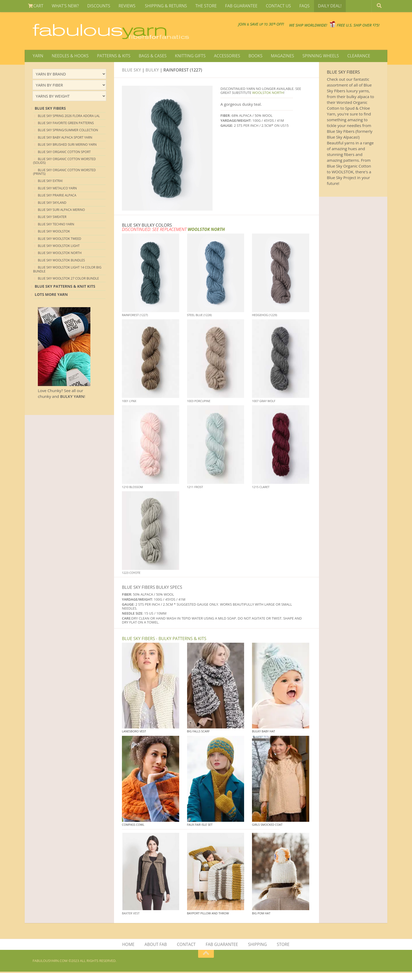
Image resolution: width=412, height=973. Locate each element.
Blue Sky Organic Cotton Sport (64, 152)
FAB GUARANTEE (237, 6)
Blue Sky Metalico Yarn (57, 189)
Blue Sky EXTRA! (50, 181)
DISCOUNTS (97, 6)
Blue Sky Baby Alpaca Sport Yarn (65, 138)
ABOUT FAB (156, 945)
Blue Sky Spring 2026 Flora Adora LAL (69, 116)
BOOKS (251, 56)
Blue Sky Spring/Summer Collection (68, 131)
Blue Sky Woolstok (54, 232)
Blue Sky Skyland (52, 203)
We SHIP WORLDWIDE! (289, 26)
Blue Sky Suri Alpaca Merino (61, 210)
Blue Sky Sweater (52, 217)
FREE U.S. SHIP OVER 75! (352, 26)
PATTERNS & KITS (112, 56)
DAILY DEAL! (323, 6)
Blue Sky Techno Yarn (56, 225)
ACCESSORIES (223, 56)
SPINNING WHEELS (315, 56)
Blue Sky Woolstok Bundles (61, 261)
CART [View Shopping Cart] (35, 6)
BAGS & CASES (150, 56)
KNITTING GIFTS (187, 56)
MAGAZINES (278, 56)
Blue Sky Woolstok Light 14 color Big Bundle (67, 270)
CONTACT (186, 945)
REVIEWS (125, 6)
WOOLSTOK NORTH (268, 93)
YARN (37, 56)
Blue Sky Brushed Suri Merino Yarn (67, 145)
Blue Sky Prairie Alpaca (57, 196)
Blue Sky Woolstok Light (59, 246)
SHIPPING (257, 945)
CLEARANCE (352, 56)
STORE (282, 945)
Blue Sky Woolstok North (60, 253)
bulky (152, 71)
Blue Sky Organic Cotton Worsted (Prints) (64, 173)
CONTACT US (273, 6)
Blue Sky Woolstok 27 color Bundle (68, 279)
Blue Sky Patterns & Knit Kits (65, 287)
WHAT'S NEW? (64, 6)
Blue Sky (131, 71)
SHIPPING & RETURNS (163, 6)
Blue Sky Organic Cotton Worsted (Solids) (64, 162)
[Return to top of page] (206, 955)
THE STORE (202, 6)
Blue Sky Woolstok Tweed (59, 239)
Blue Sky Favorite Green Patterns (66, 123)
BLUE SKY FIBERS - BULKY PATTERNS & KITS (164, 639)
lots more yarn (51, 295)
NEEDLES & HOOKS (69, 56)
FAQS (299, 6)
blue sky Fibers (50, 109)
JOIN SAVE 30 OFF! (230, 23)
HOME (129, 945)
